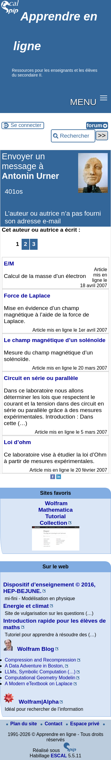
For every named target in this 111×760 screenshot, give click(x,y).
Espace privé (83, 723)
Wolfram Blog (28, 649)
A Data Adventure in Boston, (34, 665)
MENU (83, 102)
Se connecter (26, 125)
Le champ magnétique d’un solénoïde (54, 340)
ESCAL (59, 755)
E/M (9, 263)
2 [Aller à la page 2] (25, 244)
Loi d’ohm (17, 442)
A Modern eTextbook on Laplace (39, 683)
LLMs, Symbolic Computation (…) (40, 671)
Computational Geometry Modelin (40, 677)
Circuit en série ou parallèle (41, 378)
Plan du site (22, 723)
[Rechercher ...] (73, 135)
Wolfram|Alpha (31, 702)
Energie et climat (26, 606)
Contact (52, 723)
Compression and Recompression (40, 659)
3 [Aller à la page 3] (34, 244)
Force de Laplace (27, 295)
